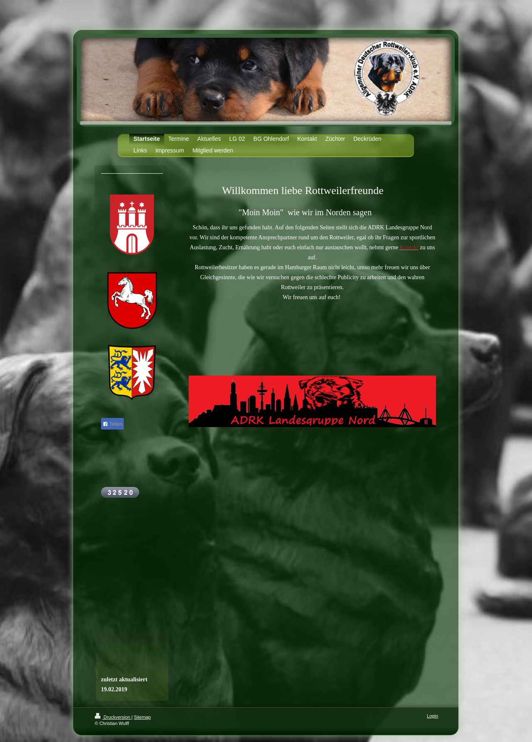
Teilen (112, 424)
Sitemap (142, 717)
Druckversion (113, 717)
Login (432, 715)
